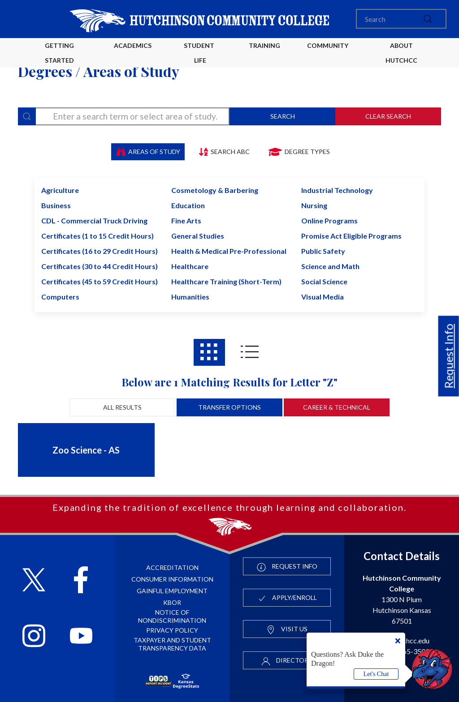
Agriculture (60, 190)
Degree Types (299, 151)
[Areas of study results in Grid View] (209, 352)
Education (188, 205)
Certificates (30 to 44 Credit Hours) (99, 266)
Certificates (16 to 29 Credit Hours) (99, 251)
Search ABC (224, 151)
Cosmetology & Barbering (214, 190)
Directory (286, 660)
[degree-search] (124, 116)
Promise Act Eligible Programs (351, 235)
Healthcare (189, 266)
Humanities (190, 296)
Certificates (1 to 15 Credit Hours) (97, 235)
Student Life (200, 53)
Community (327, 45)
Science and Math (330, 266)
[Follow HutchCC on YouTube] (81, 637)
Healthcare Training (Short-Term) (226, 281)
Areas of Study (148, 151)
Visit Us (286, 629)
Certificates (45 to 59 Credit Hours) (99, 281)
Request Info (448, 356)
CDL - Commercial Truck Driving (94, 220)
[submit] (428, 19)
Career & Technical (336, 407)
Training (264, 45)
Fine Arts (186, 220)
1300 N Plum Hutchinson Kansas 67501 (402, 599)
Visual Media (322, 296)
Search (282, 116)
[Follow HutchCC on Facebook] (81, 581)
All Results (122, 407)
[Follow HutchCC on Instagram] (33, 637)
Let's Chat (376, 674)
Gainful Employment (172, 591)
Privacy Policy (172, 630)
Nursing (314, 205)
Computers (60, 296)
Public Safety (323, 251)
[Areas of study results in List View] (249, 352)
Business (56, 205)
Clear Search (388, 116)
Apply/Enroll (287, 598)
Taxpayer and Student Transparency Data (172, 644)
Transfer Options (229, 407)
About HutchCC (401, 53)
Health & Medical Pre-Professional (228, 251)
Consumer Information (172, 579)
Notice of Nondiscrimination (172, 616)
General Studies (197, 235)
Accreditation (172, 567)
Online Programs (329, 220)
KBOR (172, 602)
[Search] (401, 19)
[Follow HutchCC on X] (33, 581)
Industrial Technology (337, 190)
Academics (133, 45)
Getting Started (59, 53)
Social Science (324, 281)
